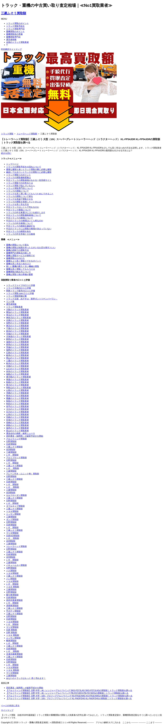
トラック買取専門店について (19, 188)
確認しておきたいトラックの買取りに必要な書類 (28, 172)
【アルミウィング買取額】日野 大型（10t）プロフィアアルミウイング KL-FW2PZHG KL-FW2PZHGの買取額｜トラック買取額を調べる (69, 698)
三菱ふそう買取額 (13, 13)
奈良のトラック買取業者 (17, 371)
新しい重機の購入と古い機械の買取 (22, 266)
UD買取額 (10, 449)
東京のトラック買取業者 (17, 326)
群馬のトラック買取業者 (17, 344)
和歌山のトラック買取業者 (18, 388)
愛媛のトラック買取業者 (17, 398)
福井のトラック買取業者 (17, 428)
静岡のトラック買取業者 (17, 339)
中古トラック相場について (18, 210)
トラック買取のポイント (17, 23)
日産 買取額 (11, 630)
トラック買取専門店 (15, 29)
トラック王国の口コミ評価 (18, 288)
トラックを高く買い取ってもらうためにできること (29, 194)
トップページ (12, 164)
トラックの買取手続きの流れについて (23, 167)
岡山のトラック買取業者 (17, 358)
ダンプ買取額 (12, 519)
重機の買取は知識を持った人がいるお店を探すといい (30, 247)
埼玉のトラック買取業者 (17, 315)
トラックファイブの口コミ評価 (20, 285)
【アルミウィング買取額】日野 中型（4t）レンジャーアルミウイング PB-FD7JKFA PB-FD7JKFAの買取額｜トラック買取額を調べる (67, 693)
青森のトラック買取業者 (17, 379)
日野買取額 (11, 441)
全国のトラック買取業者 (17, 42)
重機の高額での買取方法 (17, 250)
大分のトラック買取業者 (17, 409)
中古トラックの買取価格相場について (23, 215)
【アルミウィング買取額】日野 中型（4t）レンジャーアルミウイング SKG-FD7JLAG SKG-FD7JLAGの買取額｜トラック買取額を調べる (69, 690)
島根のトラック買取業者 (17, 382)
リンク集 (10, 301)
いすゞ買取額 (12, 455)
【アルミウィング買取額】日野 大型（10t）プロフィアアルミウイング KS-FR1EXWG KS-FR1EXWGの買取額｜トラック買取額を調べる (69, 696)
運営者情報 (11, 39)
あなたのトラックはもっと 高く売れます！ (26, 678)
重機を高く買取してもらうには (20, 269)
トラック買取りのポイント (18, 175)
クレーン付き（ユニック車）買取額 (22, 474)
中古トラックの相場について (19, 218)
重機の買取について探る (17, 245)
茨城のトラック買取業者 (17, 347)
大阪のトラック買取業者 (17, 309)
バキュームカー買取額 (16, 565)
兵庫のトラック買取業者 (17, 320)
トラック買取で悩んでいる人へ (20, 186)
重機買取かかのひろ (15, 258)
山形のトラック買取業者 (17, 414)
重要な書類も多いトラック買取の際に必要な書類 (28, 169)
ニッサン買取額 (13, 514)
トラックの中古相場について (19, 223)
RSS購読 (5, 49)
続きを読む (6, 153)
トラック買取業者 (14, 307)
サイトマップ (15, 49)
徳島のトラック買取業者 (17, 425)
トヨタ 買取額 (12, 587)
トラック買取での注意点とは (19, 183)
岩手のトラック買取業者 (17, 406)
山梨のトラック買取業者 (17, 390)
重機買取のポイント (15, 31)
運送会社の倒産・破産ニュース (20, 433)
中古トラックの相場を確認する (20, 226)
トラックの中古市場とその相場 (20, 234)
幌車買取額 (11, 640)
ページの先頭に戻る (10, 705)
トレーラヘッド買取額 (27, 134)
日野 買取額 (11, 632)
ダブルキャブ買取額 (15, 506)
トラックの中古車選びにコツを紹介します (25, 212)
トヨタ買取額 (12, 511)
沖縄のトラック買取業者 (17, 393)
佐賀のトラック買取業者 (17, 420)
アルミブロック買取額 (16, 457)
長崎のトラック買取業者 (17, 423)
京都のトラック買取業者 (17, 366)
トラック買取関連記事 (16, 296)
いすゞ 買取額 (12, 468)
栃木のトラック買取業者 (17, 363)
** (7, 45)
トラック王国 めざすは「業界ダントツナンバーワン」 (32, 299)
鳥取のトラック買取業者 (17, 401)
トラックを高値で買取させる (19, 199)
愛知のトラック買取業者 (17, 312)
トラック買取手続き (15, 26)
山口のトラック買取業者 (17, 369)
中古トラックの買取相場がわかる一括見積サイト (28, 180)
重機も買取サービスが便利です (20, 256)
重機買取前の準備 (14, 34)
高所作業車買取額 (14, 600)
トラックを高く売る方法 (17, 204)
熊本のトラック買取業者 (17, 396)
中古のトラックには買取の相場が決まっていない (28, 229)
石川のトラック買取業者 (17, 412)
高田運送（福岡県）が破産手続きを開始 (24, 436)
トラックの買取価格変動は (18, 177)
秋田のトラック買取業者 (17, 404)
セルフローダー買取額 (16, 495)
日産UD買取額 (12, 536)
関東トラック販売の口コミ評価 (20, 291)
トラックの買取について (17, 191)
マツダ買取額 (12, 533)
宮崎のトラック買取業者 (17, 417)
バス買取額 (11, 571)
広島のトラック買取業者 (17, 353)
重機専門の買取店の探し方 (18, 253)
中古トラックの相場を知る (18, 231)
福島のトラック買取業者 (17, 374)
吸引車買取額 (12, 595)
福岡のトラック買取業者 (17, 350)
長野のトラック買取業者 (17, 323)
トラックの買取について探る (19, 196)
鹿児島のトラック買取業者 (18, 377)
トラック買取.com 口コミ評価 (20, 293)
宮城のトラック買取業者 (17, 334)
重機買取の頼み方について (18, 272)
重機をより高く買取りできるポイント (23, 261)
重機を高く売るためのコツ (18, 264)
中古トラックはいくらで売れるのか (22, 207)
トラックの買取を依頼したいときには (23, 202)
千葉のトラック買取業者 (17, 328)
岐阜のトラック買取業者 (17, 355)
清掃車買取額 (12, 606)
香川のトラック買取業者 (17, 385)
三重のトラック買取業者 (17, 361)
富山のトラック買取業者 (17, 431)
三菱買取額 (11, 452)
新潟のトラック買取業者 (17, 331)
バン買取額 (11, 579)
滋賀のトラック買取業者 (17, 342)
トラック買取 (7, 134)
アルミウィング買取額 (16, 439)
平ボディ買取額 (13, 611)
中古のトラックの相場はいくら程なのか (24, 221)
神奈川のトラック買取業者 (18, 318)
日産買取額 (11, 444)
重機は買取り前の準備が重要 (19, 274)
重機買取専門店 (13, 37)
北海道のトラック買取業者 (18, 336)
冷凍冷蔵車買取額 (14, 654)
